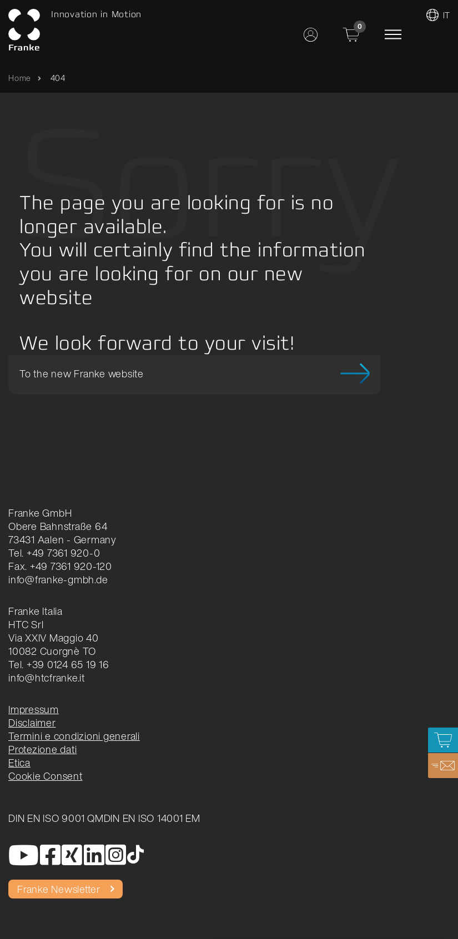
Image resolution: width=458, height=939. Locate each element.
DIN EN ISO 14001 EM (152, 818)
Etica (19, 762)
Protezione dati (42, 749)
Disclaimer (32, 722)
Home (19, 78)
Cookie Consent (45, 775)
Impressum (33, 709)
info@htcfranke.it (46, 677)
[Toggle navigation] (393, 34)
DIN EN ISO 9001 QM (56, 818)
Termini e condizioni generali (74, 736)
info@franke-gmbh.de (58, 579)
